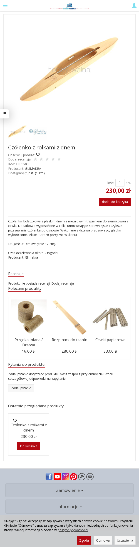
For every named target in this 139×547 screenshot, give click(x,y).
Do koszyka (28, 446)
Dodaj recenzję (62, 283)
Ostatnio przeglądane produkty (36, 405)
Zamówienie (69, 490)
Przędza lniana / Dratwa (29, 342)
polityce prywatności (73, 530)
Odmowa (103, 540)
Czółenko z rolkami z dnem (29, 427)
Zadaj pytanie (21, 388)
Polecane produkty (24, 288)
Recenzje (16, 273)
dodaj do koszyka (115, 202)
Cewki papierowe (110, 339)
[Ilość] (119, 182)
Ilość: (110, 183)
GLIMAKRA (33, 168)
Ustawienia (125, 540)
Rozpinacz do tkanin (69, 339)
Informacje (69, 506)
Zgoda (84, 540)
